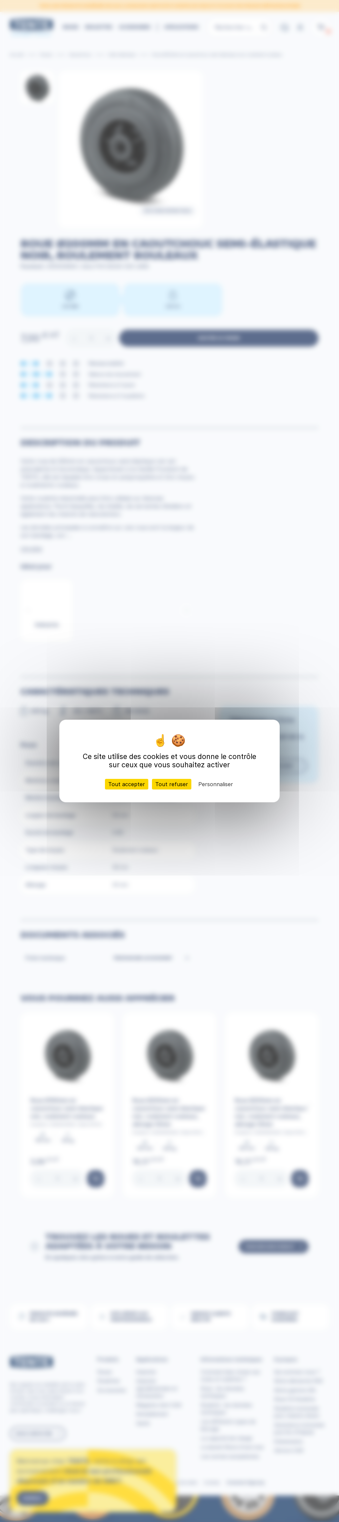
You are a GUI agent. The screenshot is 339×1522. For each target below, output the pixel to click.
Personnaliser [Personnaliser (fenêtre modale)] (215, 784)
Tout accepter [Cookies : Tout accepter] (126, 784)
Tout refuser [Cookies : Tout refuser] (171, 784)
